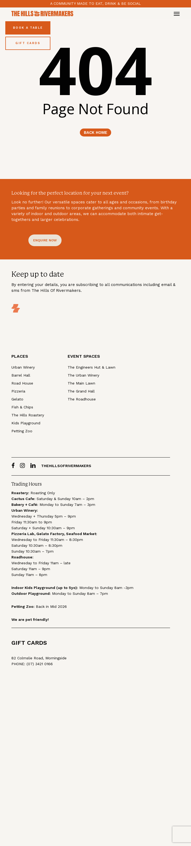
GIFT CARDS (29, 642)
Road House (22, 383)
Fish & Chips (22, 407)
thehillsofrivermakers (66, 466)
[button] (177, 13)
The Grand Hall (81, 391)
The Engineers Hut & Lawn (91, 367)
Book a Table (28, 27)
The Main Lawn (81, 383)
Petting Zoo (21, 431)
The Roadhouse (82, 399)
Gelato (17, 399)
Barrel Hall (20, 375)
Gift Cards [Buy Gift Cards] (27, 43)
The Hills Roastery (27, 415)
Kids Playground (25, 423)
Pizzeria (18, 391)
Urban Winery (23, 367)
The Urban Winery (83, 375)
